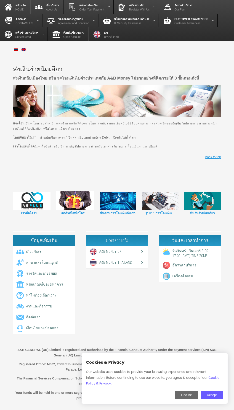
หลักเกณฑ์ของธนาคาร (44, 284)
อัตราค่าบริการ (184, 265)
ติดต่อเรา (33, 317)
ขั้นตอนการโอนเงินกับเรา (118, 213)
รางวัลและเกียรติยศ (41, 273)
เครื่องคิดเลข (182, 276)
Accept (212, 395)
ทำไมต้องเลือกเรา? (41, 295)
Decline (186, 395)
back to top (213, 157)
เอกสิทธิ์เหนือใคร (73, 213)
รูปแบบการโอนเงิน (158, 213)
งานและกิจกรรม (39, 306)
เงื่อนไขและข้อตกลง (42, 328)
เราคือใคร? (29, 213)
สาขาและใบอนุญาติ (42, 262)
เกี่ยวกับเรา (34, 251)
